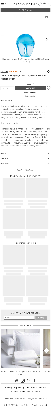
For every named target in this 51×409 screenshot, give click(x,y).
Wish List (42, 387)
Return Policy (8, 399)
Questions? (25, 170)
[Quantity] (8, 88)
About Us (14, 392)
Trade (22, 392)
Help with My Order (21, 387)
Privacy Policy (32, 399)
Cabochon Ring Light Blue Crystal (35, 59)
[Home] (25, 5)
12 (19, 71)
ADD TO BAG (30, 88)
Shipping (8, 387)
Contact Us (35, 392)
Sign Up (41, 318)
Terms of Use (42, 399)
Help (28, 392)
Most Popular (25, 176)
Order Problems (20, 399)
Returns (34, 387)
